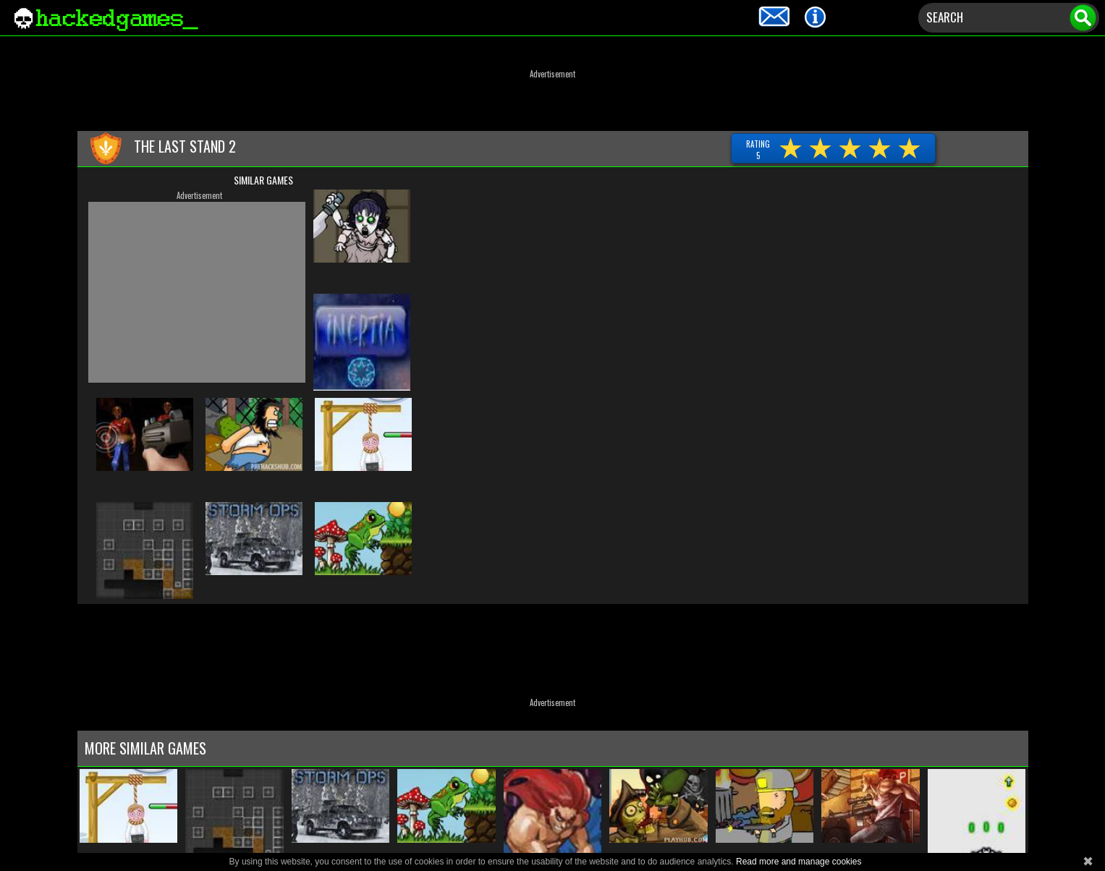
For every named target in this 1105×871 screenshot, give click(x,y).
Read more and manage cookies (798, 862)
